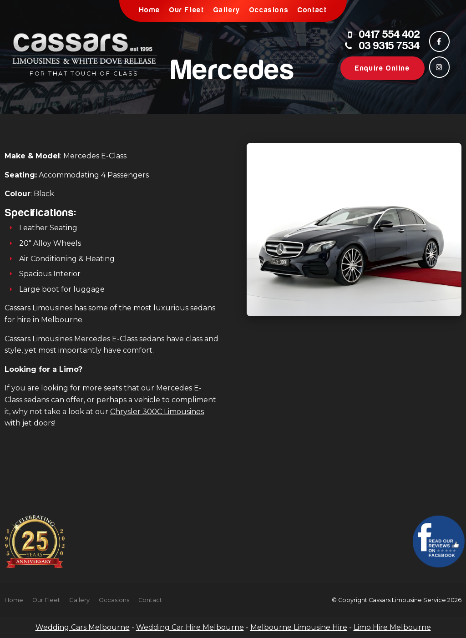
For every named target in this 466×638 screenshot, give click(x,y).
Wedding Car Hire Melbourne (190, 627)
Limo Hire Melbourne (392, 627)
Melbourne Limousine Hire (298, 627)
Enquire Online (382, 68)
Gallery (226, 10)
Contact (312, 10)
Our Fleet (186, 10)
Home (149, 10)
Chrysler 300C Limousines (157, 411)
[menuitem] (14, 600)
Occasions (269, 10)
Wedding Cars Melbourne (82, 627)
